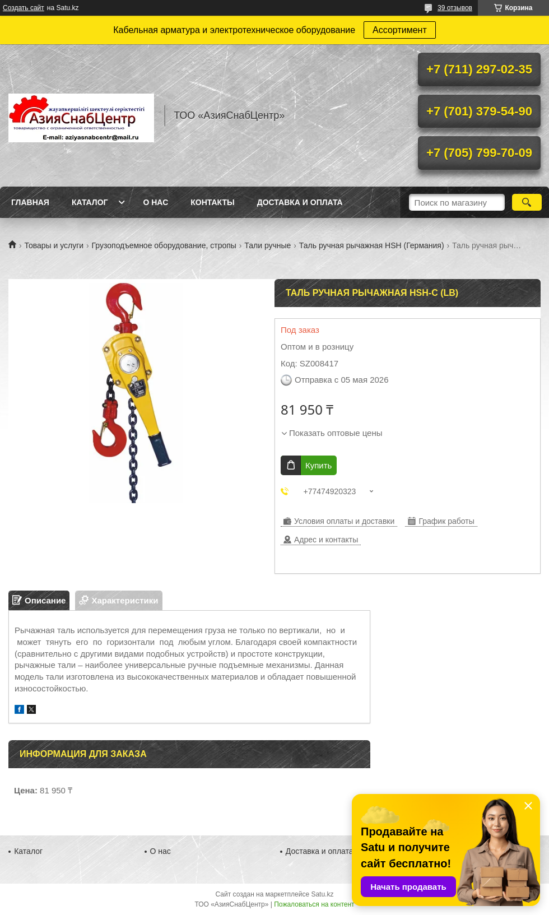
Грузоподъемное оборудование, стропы (164, 245)
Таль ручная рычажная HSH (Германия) (371, 245)
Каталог (90, 202)
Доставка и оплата (300, 202)
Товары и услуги (53, 245)
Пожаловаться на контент (314, 904)
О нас (155, 202)
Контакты (212, 202)
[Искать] (527, 202)
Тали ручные (267, 245)
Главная (30, 202)
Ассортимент (400, 30)
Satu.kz (322, 894)
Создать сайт (23, 8)
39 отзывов (455, 8)
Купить (318, 465)
